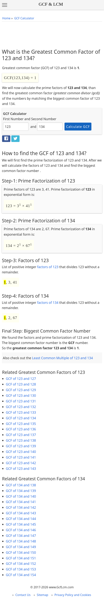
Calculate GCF (78, 126)
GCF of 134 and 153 (21, 569)
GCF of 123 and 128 (21, 384)
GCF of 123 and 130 (21, 395)
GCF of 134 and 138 (21, 485)
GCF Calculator (24, 18)
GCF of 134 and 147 (21, 535)
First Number (13, 119)
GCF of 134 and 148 (21, 541)
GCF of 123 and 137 (21, 434)
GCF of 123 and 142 (21, 463)
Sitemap (42, 595)
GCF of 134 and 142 (21, 507)
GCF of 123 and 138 (21, 440)
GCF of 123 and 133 (21, 412)
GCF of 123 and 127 (21, 378)
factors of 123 (47, 267)
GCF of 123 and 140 (21, 451)
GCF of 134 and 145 (21, 524)
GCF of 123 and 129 (21, 390)
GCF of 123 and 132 (21, 406)
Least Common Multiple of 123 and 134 (62, 358)
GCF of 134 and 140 (21, 496)
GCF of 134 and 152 (21, 563)
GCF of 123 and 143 (21, 468)
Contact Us (23, 595)
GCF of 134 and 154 (21, 575)
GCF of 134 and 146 (21, 530)
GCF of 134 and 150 (21, 552)
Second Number (43, 119)
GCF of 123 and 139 (21, 446)
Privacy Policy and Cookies (73, 595)
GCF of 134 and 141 (21, 501)
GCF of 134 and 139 (21, 490)
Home (6, 18)
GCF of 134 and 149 (21, 547)
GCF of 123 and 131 (21, 401)
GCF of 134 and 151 (21, 558)
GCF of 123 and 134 (21, 418)
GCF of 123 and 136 (21, 429)
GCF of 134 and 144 (21, 518)
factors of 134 (47, 302)
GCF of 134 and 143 (21, 513)
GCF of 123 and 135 (21, 423)
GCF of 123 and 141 (21, 457)
